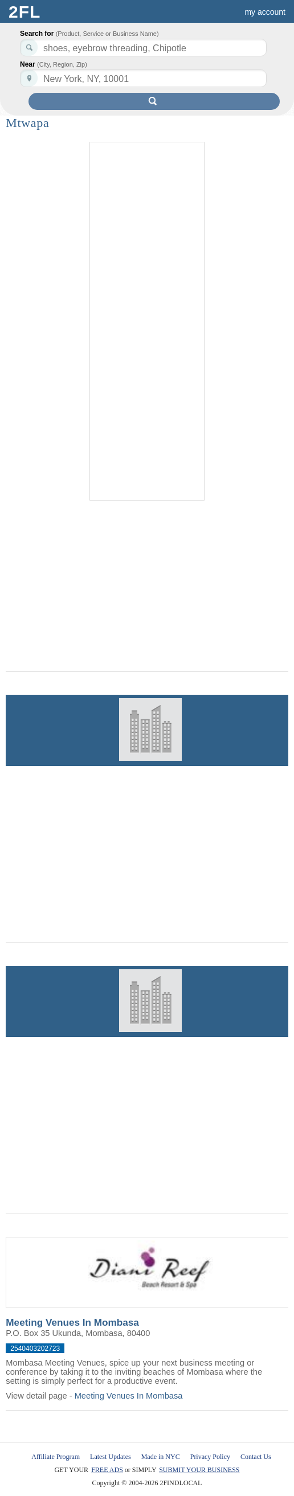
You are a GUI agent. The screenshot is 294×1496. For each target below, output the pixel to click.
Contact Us (255, 1457)
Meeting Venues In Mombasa (72, 1322)
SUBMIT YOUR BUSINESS (199, 1470)
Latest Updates (110, 1457)
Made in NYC (160, 1457)
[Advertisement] (147, 322)
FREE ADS (107, 1470)
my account (264, 12)
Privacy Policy (210, 1457)
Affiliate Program (55, 1457)
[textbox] (143, 78)
